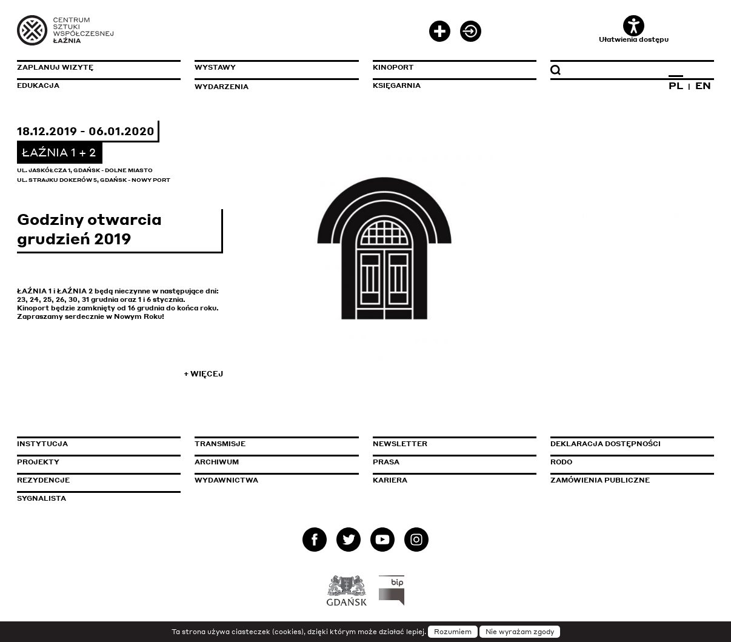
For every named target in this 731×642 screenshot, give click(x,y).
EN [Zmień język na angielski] (703, 85)
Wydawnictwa (226, 480)
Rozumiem (453, 631)
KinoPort (393, 67)
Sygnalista (41, 498)
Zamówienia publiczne (627, 480)
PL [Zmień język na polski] (676, 85)
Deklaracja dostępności (605, 444)
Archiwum (217, 462)
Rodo (561, 462)
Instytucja (42, 444)
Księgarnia (397, 85)
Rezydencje (43, 480)
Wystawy (215, 67)
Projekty (38, 462)
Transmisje (272, 444)
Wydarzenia (222, 86)
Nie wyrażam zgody (520, 631)
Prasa (386, 462)
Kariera (390, 480)
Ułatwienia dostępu (634, 29)
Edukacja (38, 85)
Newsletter (400, 444)
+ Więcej (203, 373)
